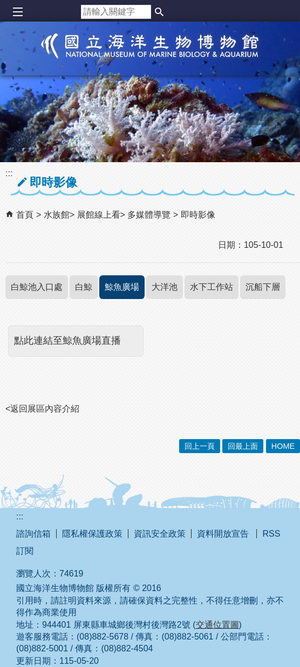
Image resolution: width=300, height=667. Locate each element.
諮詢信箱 (33, 533)
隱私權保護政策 (92, 533)
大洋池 (165, 286)
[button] (159, 12)
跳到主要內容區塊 (5, 5)
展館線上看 (98, 214)
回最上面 (243, 446)
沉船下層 (263, 286)
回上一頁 (200, 446)
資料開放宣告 (224, 533)
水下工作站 (211, 286)
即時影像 (198, 214)
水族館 (57, 214)
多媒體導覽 (150, 214)
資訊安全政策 (160, 533)
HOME (283, 446)
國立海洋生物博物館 (150, 57)
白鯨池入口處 (37, 286)
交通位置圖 (217, 624)
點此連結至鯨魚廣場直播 (67, 340)
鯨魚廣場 (122, 286)
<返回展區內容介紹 (42, 408)
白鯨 (83, 286)
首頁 (24, 214)
